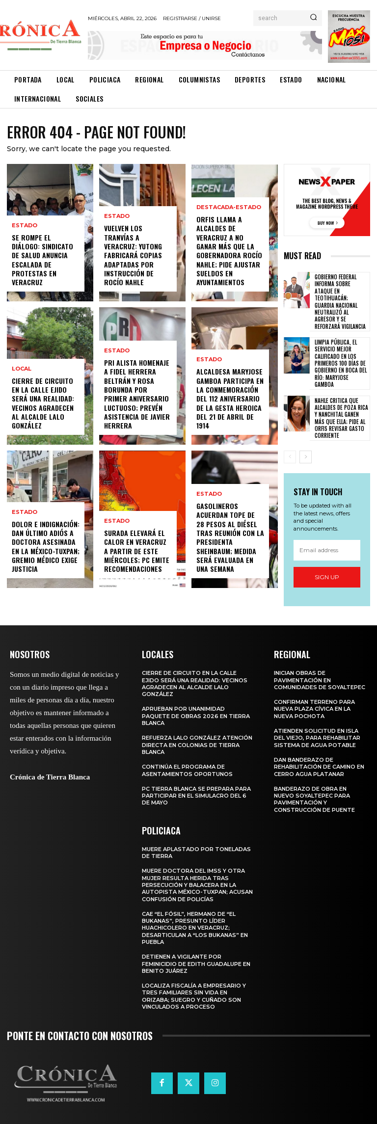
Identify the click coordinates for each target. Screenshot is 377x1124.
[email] (327, 542)
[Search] (313, 18)
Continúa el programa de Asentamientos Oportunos (187, 763)
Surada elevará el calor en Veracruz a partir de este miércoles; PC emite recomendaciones (136, 551)
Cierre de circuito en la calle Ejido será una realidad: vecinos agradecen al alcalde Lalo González (43, 402)
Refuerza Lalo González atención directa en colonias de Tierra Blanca (197, 737)
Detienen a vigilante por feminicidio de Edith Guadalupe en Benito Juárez (196, 956)
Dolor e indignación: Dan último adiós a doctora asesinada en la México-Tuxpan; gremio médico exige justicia (46, 546)
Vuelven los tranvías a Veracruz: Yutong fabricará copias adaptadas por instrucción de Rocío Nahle (133, 255)
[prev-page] (290, 449)
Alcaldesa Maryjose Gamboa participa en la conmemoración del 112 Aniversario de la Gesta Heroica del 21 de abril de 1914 (230, 398)
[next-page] (305, 449)
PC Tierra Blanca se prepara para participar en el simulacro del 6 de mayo (196, 788)
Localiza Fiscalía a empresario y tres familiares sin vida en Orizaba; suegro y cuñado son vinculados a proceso (194, 989)
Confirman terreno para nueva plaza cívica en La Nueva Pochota (314, 701)
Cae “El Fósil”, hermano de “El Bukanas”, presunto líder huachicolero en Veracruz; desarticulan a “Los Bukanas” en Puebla (195, 920)
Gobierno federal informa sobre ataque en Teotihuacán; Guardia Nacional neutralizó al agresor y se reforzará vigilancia (341, 298)
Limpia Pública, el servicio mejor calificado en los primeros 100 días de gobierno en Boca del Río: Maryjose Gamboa (341, 356)
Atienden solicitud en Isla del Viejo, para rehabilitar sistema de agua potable (317, 730)
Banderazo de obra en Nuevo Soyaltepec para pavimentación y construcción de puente (314, 791)
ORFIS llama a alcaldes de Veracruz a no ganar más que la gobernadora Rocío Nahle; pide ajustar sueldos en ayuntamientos (229, 250)
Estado (24, 225)
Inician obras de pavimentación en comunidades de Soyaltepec (319, 672)
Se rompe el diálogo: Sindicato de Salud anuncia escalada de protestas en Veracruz (42, 259)
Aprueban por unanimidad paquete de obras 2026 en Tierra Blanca (196, 708)
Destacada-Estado (228, 208)
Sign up (327, 569)
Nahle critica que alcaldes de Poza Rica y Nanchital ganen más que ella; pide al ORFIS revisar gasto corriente (341, 410)
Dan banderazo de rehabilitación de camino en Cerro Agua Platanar (319, 759)
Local (21, 369)
